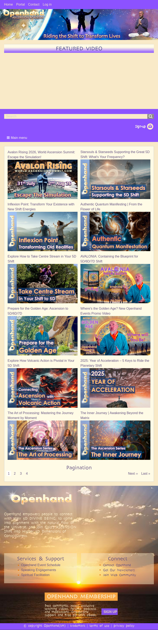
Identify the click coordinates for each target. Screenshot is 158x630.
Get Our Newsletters (119, 570)
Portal (20, 4)
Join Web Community (119, 575)
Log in (47, 4)
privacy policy (124, 626)
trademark (77, 626)
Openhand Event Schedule (40, 565)
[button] (17, 137)
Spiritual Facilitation (35, 575)
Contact (33, 4)
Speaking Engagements (38, 570)
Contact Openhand (117, 565)
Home (8, 4)
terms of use (99, 626)
